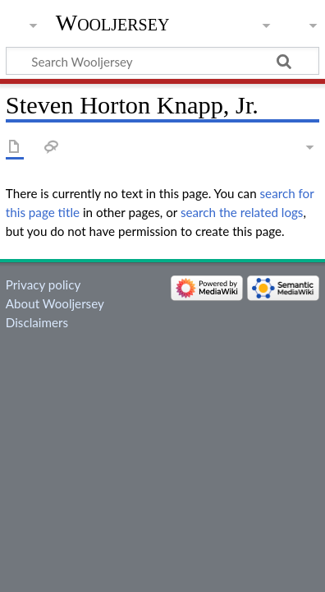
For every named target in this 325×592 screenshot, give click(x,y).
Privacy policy (43, 284)
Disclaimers (37, 322)
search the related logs (242, 212)
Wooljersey (113, 22)
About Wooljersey (55, 303)
